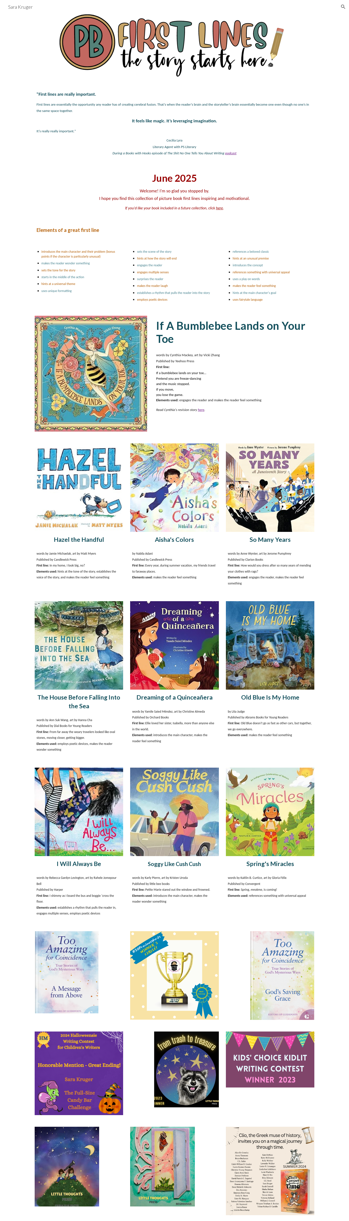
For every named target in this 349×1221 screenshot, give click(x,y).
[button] (343, 7)
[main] (174, 123)
